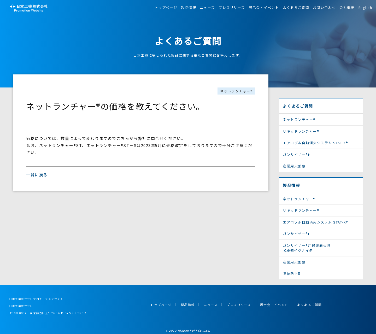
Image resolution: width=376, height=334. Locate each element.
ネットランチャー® (236, 91)
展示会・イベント (264, 7)
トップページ (166, 7)
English (365, 7)
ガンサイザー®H (297, 154)
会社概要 (347, 7)
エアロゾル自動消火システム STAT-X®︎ (315, 142)
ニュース (207, 7)
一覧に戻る (37, 174)
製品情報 (188, 7)
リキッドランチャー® (301, 131)
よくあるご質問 (296, 7)
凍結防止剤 (292, 273)
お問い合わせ (324, 7)
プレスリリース (232, 7)
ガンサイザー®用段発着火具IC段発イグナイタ (307, 248)
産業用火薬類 (294, 165)
